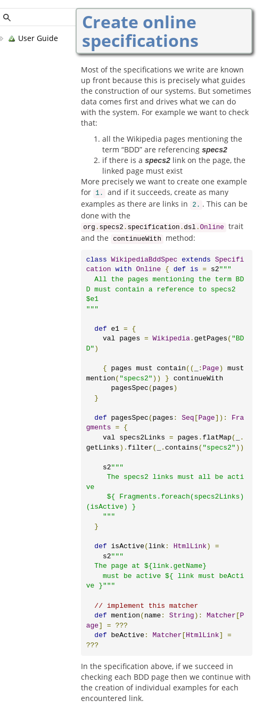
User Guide (33, 38)
